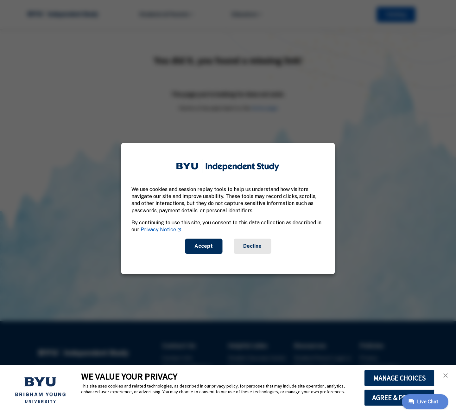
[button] (445, 375)
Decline (252, 246)
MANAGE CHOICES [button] (399, 378)
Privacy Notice (158, 230)
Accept (203, 246)
